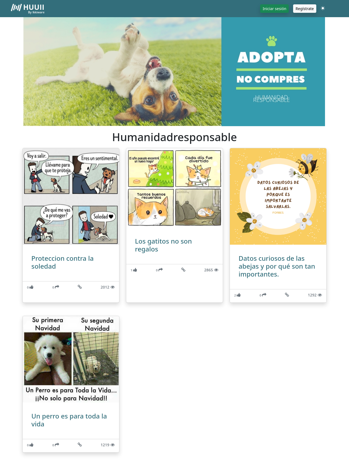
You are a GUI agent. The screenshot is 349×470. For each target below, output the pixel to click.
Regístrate (305, 8)
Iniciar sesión (274, 8)
